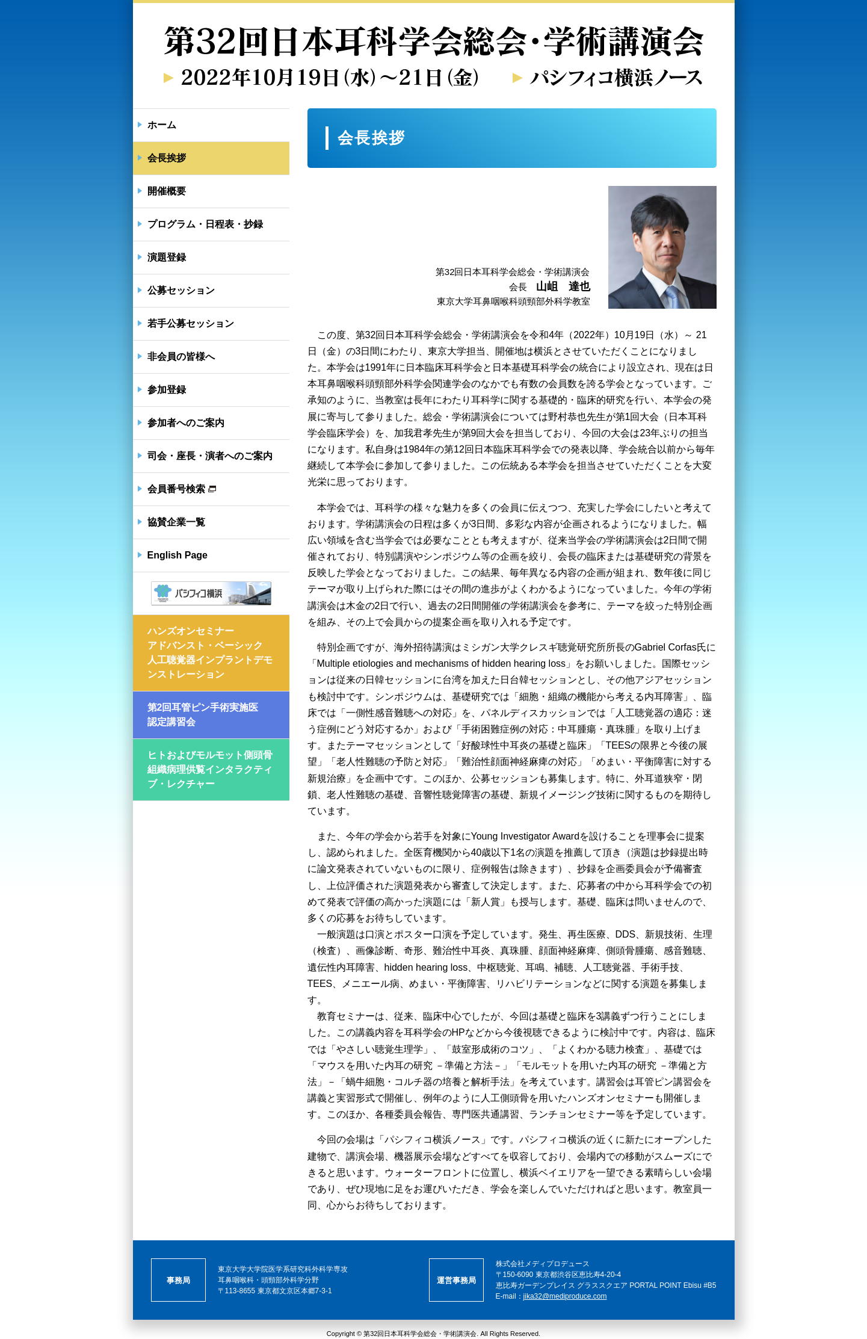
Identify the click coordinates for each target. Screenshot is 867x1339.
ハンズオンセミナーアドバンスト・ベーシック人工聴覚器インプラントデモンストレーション (210, 652)
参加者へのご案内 (185, 423)
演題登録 (166, 257)
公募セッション (181, 290)
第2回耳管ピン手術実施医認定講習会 (203, 714)
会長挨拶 (166, 158)
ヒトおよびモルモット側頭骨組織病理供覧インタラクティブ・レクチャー (210, 769)
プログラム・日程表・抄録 (205, 224)
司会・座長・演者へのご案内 (210, 456)
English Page (177, 555)
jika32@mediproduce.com (565, 1296)
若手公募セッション (190, 323)
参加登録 (166, 390)
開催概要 (166, 191)
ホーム (161, 125)
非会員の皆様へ (181, 356)
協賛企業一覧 (176, 522)
